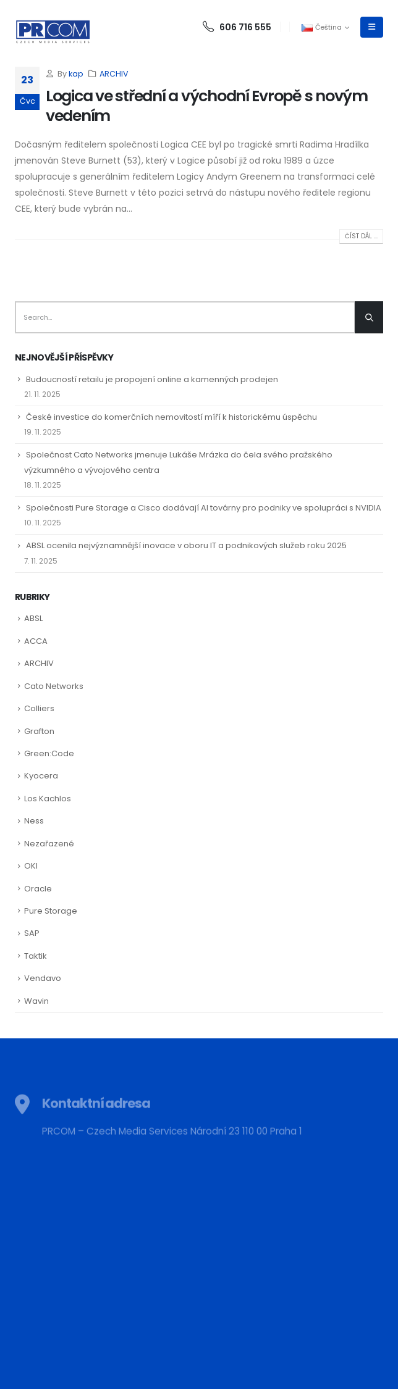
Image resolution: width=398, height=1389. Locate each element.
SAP (32, 933)
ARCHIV (114, 74)
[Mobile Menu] (371, 27)
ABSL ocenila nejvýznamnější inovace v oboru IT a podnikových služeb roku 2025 (186, 545)
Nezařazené (49, 843)
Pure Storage (50, 911)
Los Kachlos (47, 798)
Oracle (38, 889)
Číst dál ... (361, 236)
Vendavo (42, 978)
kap (76, 74)
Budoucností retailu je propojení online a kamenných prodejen (152, 379)
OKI (31, 866)
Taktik (35, 956)
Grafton (39, 731)
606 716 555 (237, 27)
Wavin (36, 1001)
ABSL (33, 618)
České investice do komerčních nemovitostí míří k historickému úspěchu (171, 417)
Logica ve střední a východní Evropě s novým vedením (207, 106)
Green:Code (49, 753)
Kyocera (41, 776)
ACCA (36, 641)
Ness (34, 821)
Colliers (39, 708)
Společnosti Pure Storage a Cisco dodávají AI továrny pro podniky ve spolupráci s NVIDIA (203, 508)
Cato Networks (53, 686)
